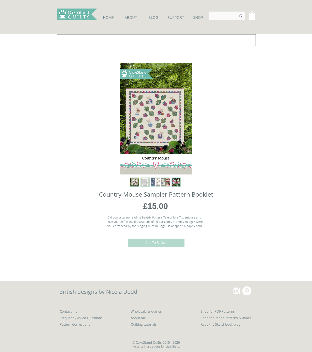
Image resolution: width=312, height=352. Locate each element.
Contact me (68, 311)
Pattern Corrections (75, 324)
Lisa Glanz (172, 346)
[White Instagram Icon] (236, 290)
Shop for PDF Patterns (218, 311)
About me (138, 318)
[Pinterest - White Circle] (246, 290)
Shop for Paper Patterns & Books (226, 318)
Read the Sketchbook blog (220, 324)
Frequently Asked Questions (81, 318)
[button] (251, 15)
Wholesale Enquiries (146, 311)
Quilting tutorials (144, 324)
